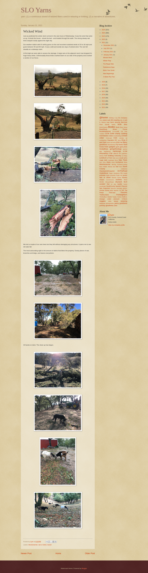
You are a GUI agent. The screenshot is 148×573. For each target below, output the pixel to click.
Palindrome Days (108, 67)
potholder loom (104, 175)
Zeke (115, 205)
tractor (49, 545)
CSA (115, 138)
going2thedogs (115, 149)
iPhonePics (103, 153)
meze (113, 162)
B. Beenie (102, 122)
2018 (103, 88)
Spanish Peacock (121, 186)
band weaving (115, 122)
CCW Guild (109, 133)
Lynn (112, 215)
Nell (117, 166)
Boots (118, 127)
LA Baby (124, 155)
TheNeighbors (121, 195)
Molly (125, 162)
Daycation (110, 140)
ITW (110, 153)
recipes (101, 180)
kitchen (101, 155)
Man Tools (123, 160)
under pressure (113, 199)
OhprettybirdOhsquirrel (106, 171)
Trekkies (119, 197)
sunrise (101, 190)
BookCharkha (103, 127)
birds (119, 124)
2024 (103, 33)
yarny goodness (120, 203)
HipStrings (117, 151)
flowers (121, 144)
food (125, 144)
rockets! (119, 180)
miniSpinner (119, 162)
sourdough (102, 186)
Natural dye (111, 166)
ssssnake (119, 188)
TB (120, 190)
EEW (117, 142)
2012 (103, 107)
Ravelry (124, 177)
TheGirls (123, 192)
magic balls (103, 160)
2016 (103, 94)
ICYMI (125, 151)
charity (117, 133)
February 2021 (108, 52)
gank (117, 147)
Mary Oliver (102, 162)
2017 (103, 91)
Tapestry (116, 190)
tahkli (111, 190)
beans (113, 124)
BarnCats (124, 122)
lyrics (125, 158)
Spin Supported (104, 188)
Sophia (125, 184)
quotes (125, 175)
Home (58, 553)
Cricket (124, 136)
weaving (124, 201)
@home (103, 117)
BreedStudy (103, 129)
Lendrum (102, 158)
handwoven (107, 151)
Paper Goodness (114, 173)
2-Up (116, 118)
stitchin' (125, 188)
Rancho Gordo (116, 177)
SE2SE (101, 182)
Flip (117, 144)
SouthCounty (110, 186)
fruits (106, 147)
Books (111, 127)
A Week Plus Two (109, 77)
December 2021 (108, 45)
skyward (118, 182)
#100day (111, 118)
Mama (116, 160)
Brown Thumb (120, 129)
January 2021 (108, 55)
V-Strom (124, 199)
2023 (103, 36)
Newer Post (26, 553)
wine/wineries (110, 203)
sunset (107, 190)
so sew (113, 184)
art (126, 120)
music (105, 166)
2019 (103, 85)
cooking (124, 133)
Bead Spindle (104, 124)
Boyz (121, 127)
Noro (120, 166)
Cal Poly (124, 131)
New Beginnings (108, 73)
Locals (121, 158)
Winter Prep (107, 61)
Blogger (84, 568)
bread (125, 127)
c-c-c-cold (116, 131)
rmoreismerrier (110, 179)
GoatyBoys (103, 149)
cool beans (103, 136)
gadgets (112, 147)
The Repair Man (108, 64)
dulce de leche (111, 142)
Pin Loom (123, 173)
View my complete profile (116, 225)
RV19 (125, 179)
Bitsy (125, 124)
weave (116, 201)
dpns (119, 140)
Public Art (119, 175)
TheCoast (112, 192)
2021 (103, 42)
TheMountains (104, 195)
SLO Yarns (36, 10)
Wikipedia (102, 203)
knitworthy (117, 156)
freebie (101, 147)
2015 (103, 98)
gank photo (123, 147)
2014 (103, 101)
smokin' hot (104, 184)
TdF (122, 190)
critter (101, 138)
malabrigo (111, 160)
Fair (121, 142)
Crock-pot (109, 138)
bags (108, 122)
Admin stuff (106, 120)
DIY (116, 140)
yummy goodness (106, 205)
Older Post (90, 553)
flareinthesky (111, 144)
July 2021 (106, 48)
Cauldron (101, 133)
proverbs (113, 175)
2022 (103, 39)
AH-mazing (115, 120)
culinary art (123, 138)
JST (120, 153)
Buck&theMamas (105, 131)
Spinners (113, 188)
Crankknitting (117, 136)
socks (119, 184)
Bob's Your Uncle (108, 70)
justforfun (124, 153)
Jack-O (115, 153)
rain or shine (42, 545)
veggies (102, 201)
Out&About (103, 173)
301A (100, 120)
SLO (125, 182)
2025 (103, 30)
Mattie (109, 162)
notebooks (124, 169)
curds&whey (103, 140)
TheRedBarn (103, 197)
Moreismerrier (33, 545)
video (109, 201)
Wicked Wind (107, 57)
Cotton (111, 136)
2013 (103, 104)
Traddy (115, 197)
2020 (103, 82)
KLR (105, 156)
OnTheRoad (122, 171)
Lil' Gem (110, 158)
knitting (111, 156)
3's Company (122, 118)
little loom (116, 158)
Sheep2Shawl (109, 182)
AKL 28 (122, 120)
